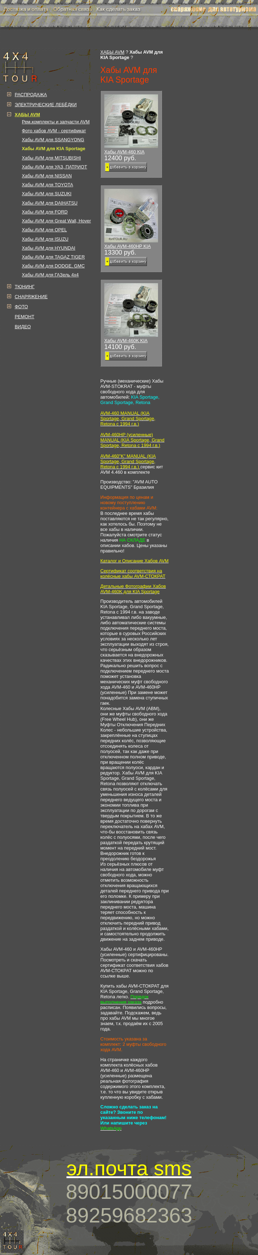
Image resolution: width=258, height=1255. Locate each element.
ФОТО (21, 306)
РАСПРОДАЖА (31, 94)
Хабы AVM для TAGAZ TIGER (53, 257)
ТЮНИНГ (24, 286)
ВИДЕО (23, 326)
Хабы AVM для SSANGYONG (53, 139)
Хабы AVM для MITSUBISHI (51, 158)
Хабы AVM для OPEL (44, 229)
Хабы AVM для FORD (45, 212)
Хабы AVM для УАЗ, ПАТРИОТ (54, 166)
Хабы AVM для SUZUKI (46, 193)
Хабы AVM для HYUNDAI (48, 248)
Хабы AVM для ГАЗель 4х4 (50, 274)
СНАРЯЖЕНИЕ (31, 296)
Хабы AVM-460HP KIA (131, 219)
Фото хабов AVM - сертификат (54, 130)
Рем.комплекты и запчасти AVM (56, 121)
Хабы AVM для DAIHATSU (49, 203)
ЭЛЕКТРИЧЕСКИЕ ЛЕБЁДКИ (46, 104)
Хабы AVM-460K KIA (131, 313)
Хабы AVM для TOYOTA (47, 184)
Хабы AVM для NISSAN (47, 175)
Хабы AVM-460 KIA (131, 124)
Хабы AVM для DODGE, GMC (53, 266)
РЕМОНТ (24, 316)
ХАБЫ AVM (112, 52)
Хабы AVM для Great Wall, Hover (56, 220)
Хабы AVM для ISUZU (45, 239)
